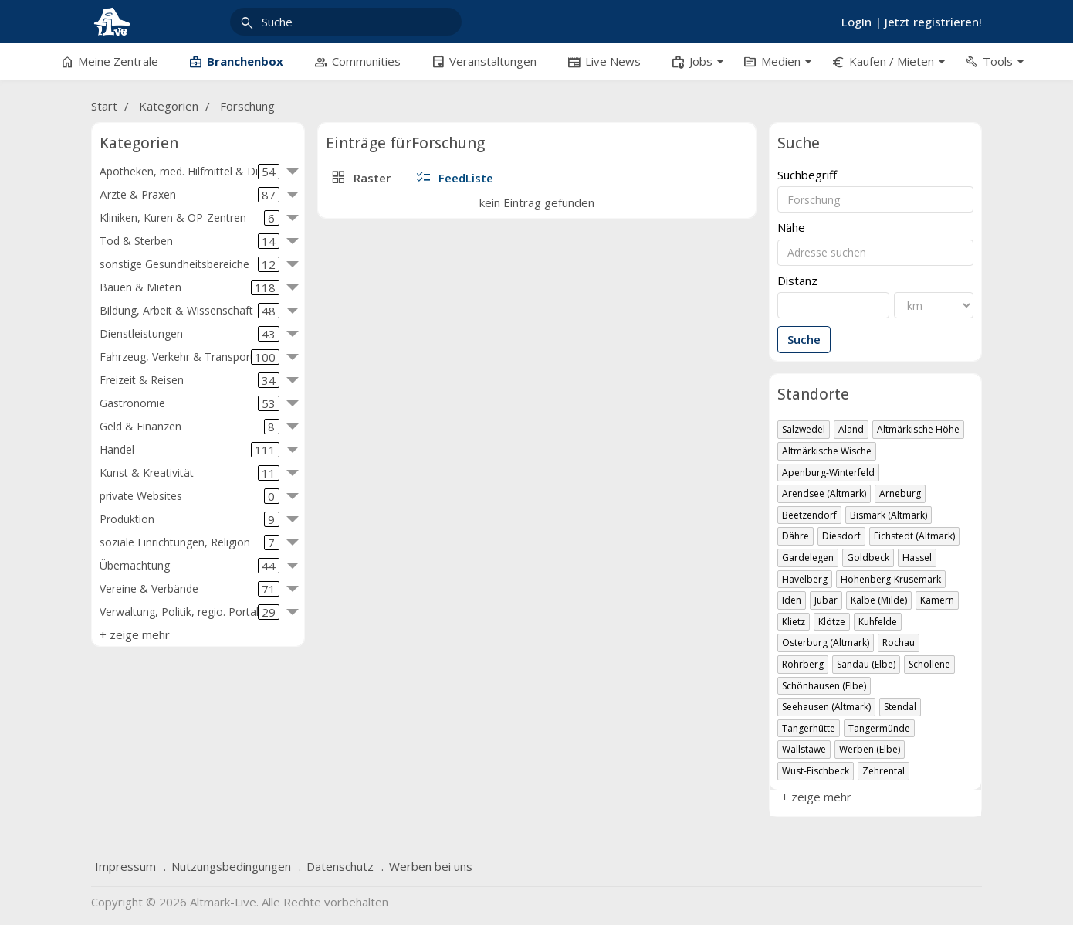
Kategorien (168, 106)
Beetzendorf (809, 515)
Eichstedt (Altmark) (914, 535)
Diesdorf (841, 535)
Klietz (793, 621)
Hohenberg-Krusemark (891, 579)
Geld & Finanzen (189, 426)
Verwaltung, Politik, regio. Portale (189, 612)
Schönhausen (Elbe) (824, 685)
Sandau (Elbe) (866, 664)
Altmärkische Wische (827, 450)
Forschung (247, 106)
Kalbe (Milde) (879, 600)
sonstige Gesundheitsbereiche (189, 264)
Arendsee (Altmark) (824, 493)
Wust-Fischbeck (815, 770)
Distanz (797, 281)
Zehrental (883, 770)
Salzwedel (803, 429)
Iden (791, 600)
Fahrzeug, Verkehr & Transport (189, 357)
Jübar (826, 600)
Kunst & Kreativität (189, 473)
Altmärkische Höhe (918, 429)
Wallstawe (804, 749)
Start (104, 106)
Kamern (937, 600)
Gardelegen (808, 557)
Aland (851, 429)
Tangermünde (879, 728)
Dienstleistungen (189, 334)
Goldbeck (868, 557)
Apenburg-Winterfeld (828, 472)
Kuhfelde (877, 621)
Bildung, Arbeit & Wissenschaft (189, 310)
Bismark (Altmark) (888, 515)
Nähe (791, 227)
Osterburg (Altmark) (825, 642)
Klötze (831, 621)
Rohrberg (803, 664)
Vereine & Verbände (189, 589)
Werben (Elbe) (869, 749)
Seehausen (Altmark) (826, 706)
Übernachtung (189, 565)
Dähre (795, 535)
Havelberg (805, 579)
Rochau (898, 642)
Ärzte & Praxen (189, 194)
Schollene (929, 664)
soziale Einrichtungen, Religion (189, 542)
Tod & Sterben (189, 241)
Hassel (917, 557)
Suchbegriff (807, 175)
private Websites (189, 496)
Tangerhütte (808, 728)
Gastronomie (189, 403)
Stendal (900, 706)
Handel (189, 449)
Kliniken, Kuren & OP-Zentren (189, 218)
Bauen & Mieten (189, 287)
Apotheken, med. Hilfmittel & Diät (189, 171)
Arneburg (900, 493)
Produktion (189, 519)
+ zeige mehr (135, 634)
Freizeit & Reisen (189, 380)
